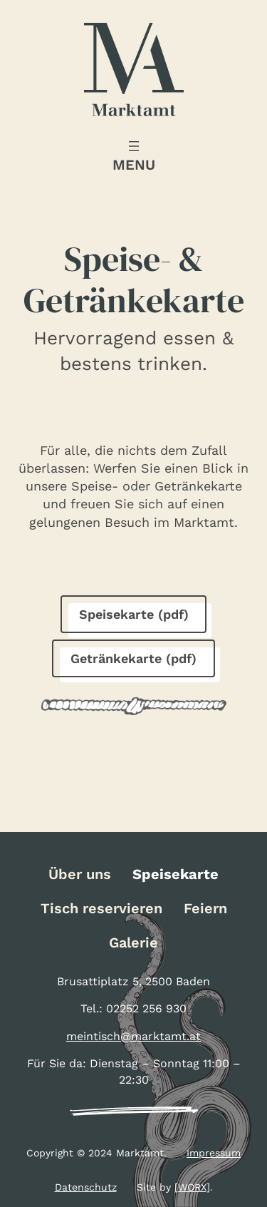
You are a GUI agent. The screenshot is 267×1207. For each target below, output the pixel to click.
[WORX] (192, 1187)
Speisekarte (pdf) (134, 614)
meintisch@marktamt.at (133, 1036)
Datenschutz (86, 1187)
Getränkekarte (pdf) (133, 658)
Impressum (214, 1153)
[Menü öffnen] (133, 156)
